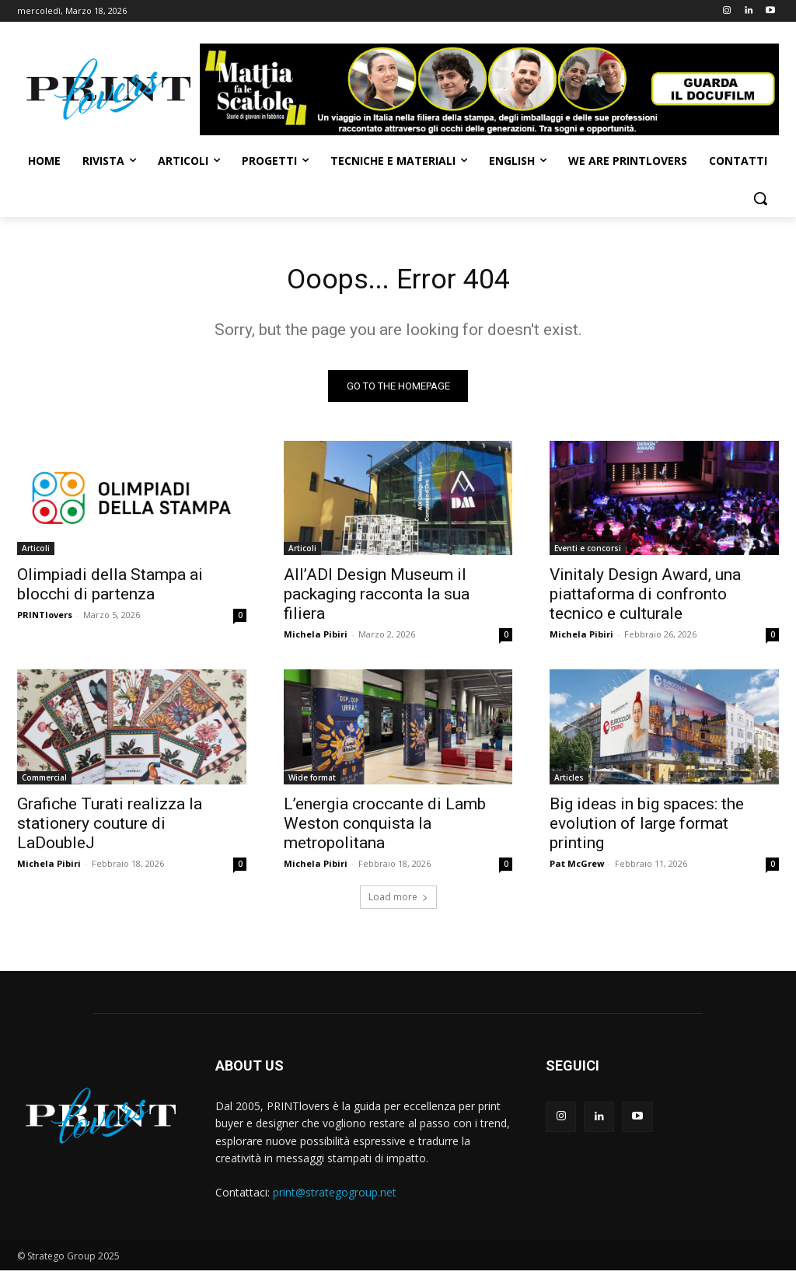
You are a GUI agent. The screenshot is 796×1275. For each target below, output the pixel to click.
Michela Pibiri (315, 638)
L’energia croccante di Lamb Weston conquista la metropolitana (385, 827)
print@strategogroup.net (334, 1196)
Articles (569, 781)
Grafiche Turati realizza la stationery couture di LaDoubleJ (109, 827)
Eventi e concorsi (587, 552)
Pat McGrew (577, 867)
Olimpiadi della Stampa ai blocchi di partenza (110, 589)
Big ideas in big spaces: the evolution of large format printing (647, 827)
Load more (398, 901)
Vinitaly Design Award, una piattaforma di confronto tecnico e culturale (645, 598)
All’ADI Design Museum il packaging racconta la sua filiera (377, 598)
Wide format (312, 781)
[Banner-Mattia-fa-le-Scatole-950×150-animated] (489, 89)
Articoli (36, 552)
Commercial (44, 781)
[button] (760, 198)
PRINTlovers (44, 619)
